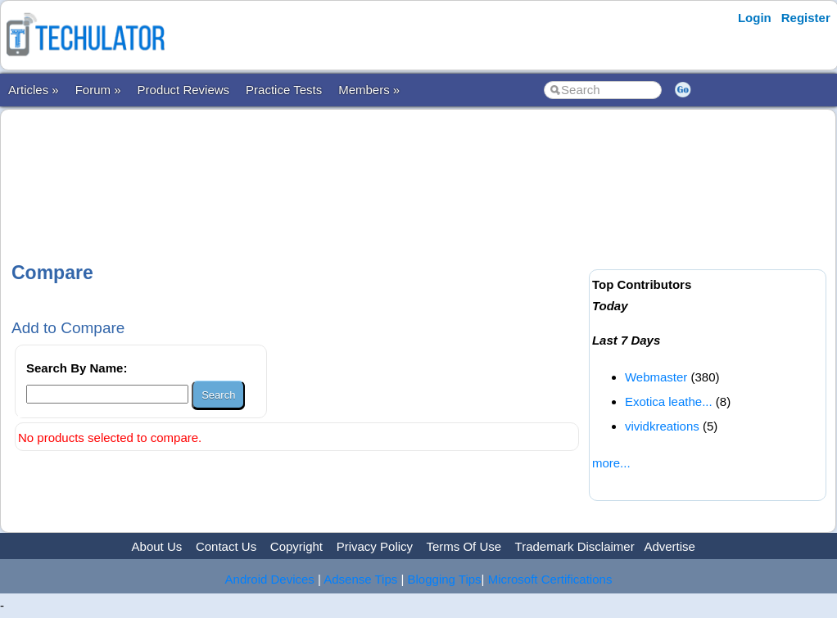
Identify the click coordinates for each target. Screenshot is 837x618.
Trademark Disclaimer (575, 546)
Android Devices (269, 579)
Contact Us (226, 546)
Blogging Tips (445, 579)
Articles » (33, 90)
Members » (369, 90)
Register (805, 18)
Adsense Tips (360, 579)
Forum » (98, 90)
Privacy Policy (375, 546)
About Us (157, 546)
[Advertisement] (309, 171)
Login (754, 18)
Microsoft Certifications (550, 579)
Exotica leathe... (669, 401)
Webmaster (656, 377)
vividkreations (662, 426)
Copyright (296, 546)
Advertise (669, 546)
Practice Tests (284, 90)
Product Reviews (184, 90)
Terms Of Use (463, 546)
